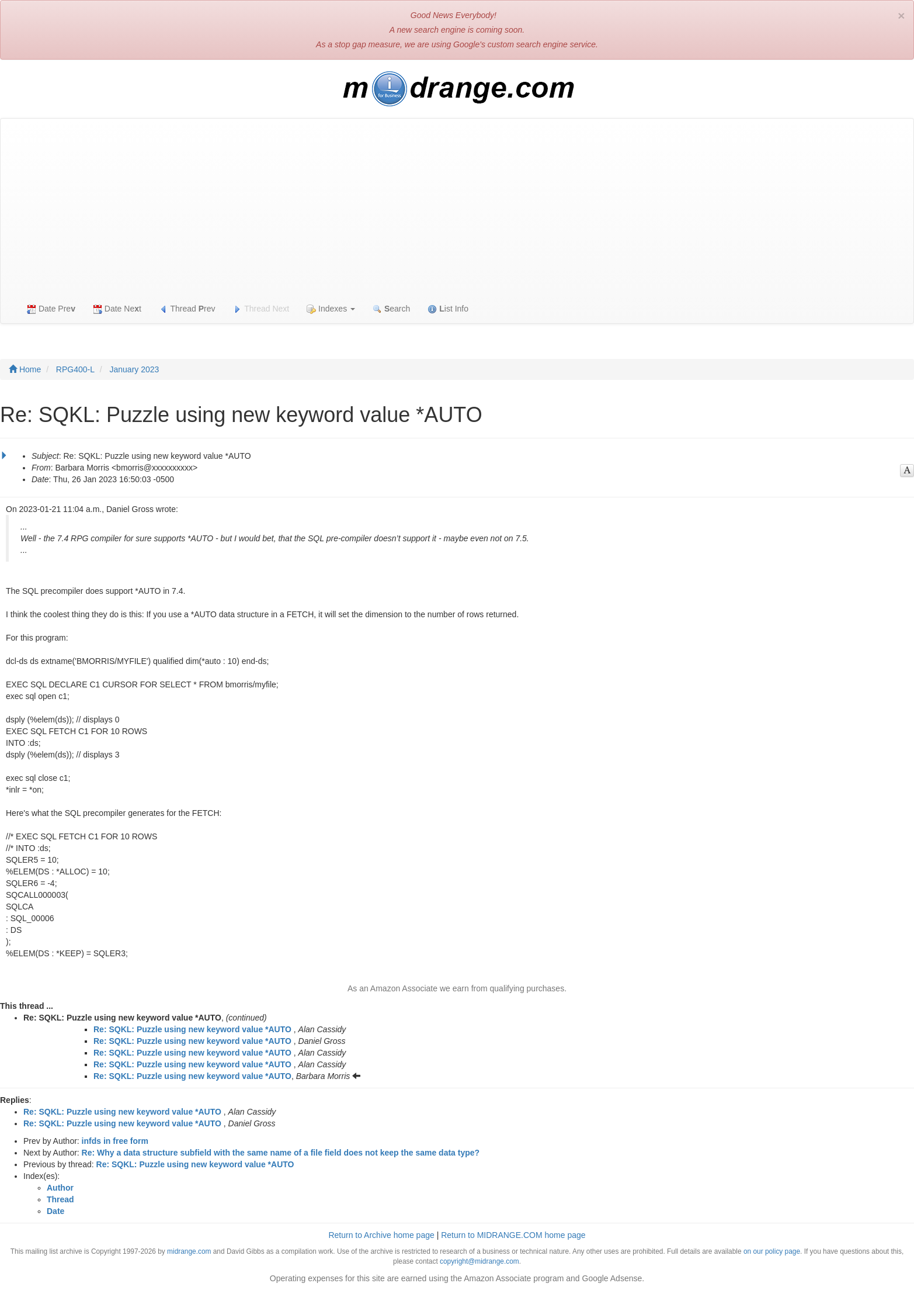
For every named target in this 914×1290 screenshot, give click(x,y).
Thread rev (187, 309)
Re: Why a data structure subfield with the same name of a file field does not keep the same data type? (281, 1152)
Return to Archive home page (381, 1235)
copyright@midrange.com (479, 1261)
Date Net (117, 309)
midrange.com (189, 1251)
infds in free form (115, 1141)
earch (391, 309)
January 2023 (134, 369)
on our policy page (771, 1251)
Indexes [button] (331, 309)
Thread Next (261, 309)
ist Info (448, 309)
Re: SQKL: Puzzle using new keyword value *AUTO (192, 1029)
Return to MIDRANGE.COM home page (513, 1235)
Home (25, 369)
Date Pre (51, 309)
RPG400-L (75, 369)
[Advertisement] (457, 206)
